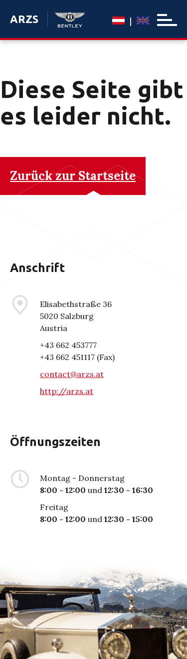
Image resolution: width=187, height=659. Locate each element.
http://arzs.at (66, 391)
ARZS (24, 19)
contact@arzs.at (72, 374)
